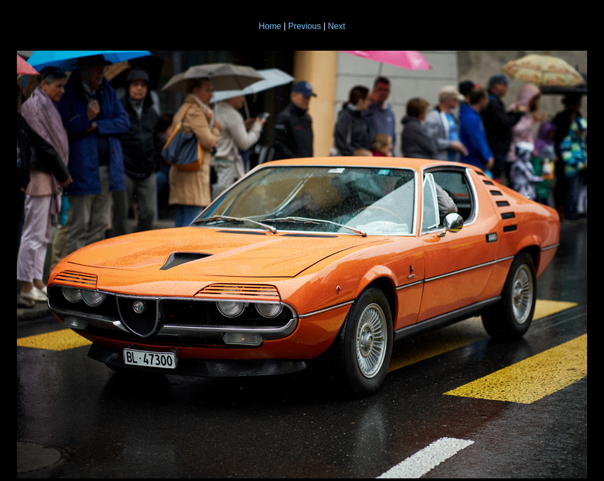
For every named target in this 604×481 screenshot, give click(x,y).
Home (270, 26)
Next (336, 26)
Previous (304, 26)
